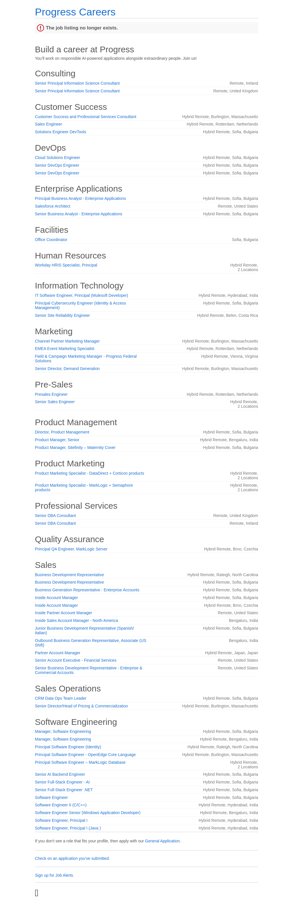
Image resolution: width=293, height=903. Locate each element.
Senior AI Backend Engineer (60, 774)
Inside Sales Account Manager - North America (76, 620)
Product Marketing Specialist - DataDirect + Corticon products (89, 473)
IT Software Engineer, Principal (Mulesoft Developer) (81, 295)
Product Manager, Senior (57, 439)
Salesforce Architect (52, 206)
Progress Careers (75, 12)
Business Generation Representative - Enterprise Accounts (87, 590)
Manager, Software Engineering (63, 731)
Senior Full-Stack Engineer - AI (62, 782)
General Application (162, 841)
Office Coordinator (51, 239)
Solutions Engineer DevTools (60, 132)
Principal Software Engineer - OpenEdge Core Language (85, 754)
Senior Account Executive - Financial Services (75, 660)
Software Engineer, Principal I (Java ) (68, 828)
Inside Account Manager (56, 597)
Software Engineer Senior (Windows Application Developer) (87, 812)
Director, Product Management (62, 432)
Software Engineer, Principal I (61, 820)
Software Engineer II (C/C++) (61, 805)
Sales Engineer (48, 124)
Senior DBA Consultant (55, 515)
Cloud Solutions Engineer (57, 157)
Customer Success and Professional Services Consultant (85, 116)
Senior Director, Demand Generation (67, 368)
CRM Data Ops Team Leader (60, 698)
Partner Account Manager (57, 653)
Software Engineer (51, 797)
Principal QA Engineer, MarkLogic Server (71, 549)
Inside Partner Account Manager (63, 612)
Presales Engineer (51, 394)
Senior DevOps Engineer (57, 165)
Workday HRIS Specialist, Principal (66, 265)
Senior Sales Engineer (55, 401)
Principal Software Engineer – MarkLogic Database (80, 762)
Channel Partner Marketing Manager (67, 341)
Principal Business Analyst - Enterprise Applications (80, 198)
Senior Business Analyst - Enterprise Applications (78, 214)
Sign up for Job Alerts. (54, 875)
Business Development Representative (69, 574)
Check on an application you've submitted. (72, 858)
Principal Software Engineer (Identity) (68, 747)
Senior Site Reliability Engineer (62, 315)
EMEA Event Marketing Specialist (64, 348)
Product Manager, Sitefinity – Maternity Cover (75, 447)
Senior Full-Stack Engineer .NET (64, 789)
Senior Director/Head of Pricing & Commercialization (81, 706)
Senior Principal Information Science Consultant (77, 83)
